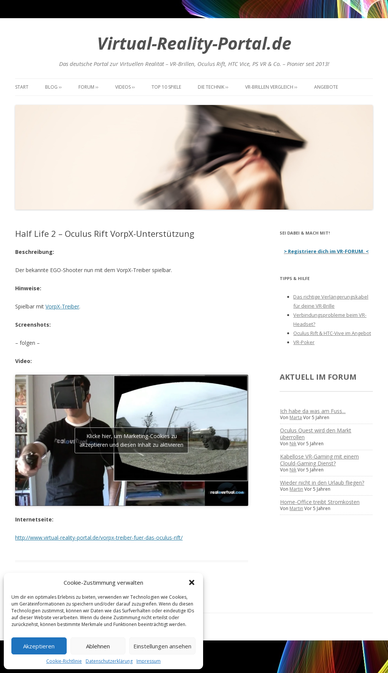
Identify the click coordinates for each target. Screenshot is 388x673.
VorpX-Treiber (62, 306)
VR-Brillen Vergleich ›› (271, 87)
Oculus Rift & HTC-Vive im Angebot (332, 333)
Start (21, 87)
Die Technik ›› (213, 87)
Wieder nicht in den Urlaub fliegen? (322, 482)
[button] (192, 582)
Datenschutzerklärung (109, 661)
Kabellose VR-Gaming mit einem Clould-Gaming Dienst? (319, 460)
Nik (292, 443)
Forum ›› (88, 87)
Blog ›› (53, 87)
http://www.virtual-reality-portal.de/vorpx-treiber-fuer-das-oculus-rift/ (99, 537)
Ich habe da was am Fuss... (313, 411)
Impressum (148, 661)
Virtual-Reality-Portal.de (194, 43)
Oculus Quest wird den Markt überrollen (315, 434)
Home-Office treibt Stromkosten (320, 502)
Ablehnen (98, 646)
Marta (295, 417)
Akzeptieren (39, 646)
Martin (296, 489)
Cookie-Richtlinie (64, 661)
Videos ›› (125, 87)
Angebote (326, 87)
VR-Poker (303, 342)
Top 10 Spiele (166, 87)
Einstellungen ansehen (162, 646)
